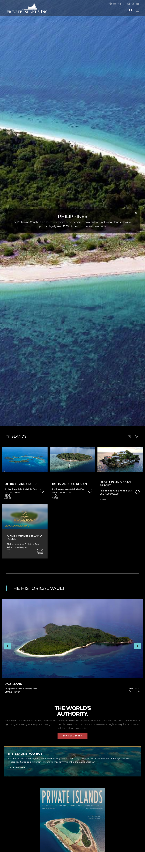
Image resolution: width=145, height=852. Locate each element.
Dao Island (13, 684)
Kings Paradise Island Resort (24, 537)
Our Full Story (72, 736)
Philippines (10, 489)
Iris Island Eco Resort (69, 484)
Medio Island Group (20, 484)
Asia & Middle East (27, 489)
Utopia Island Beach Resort (116, 484)
